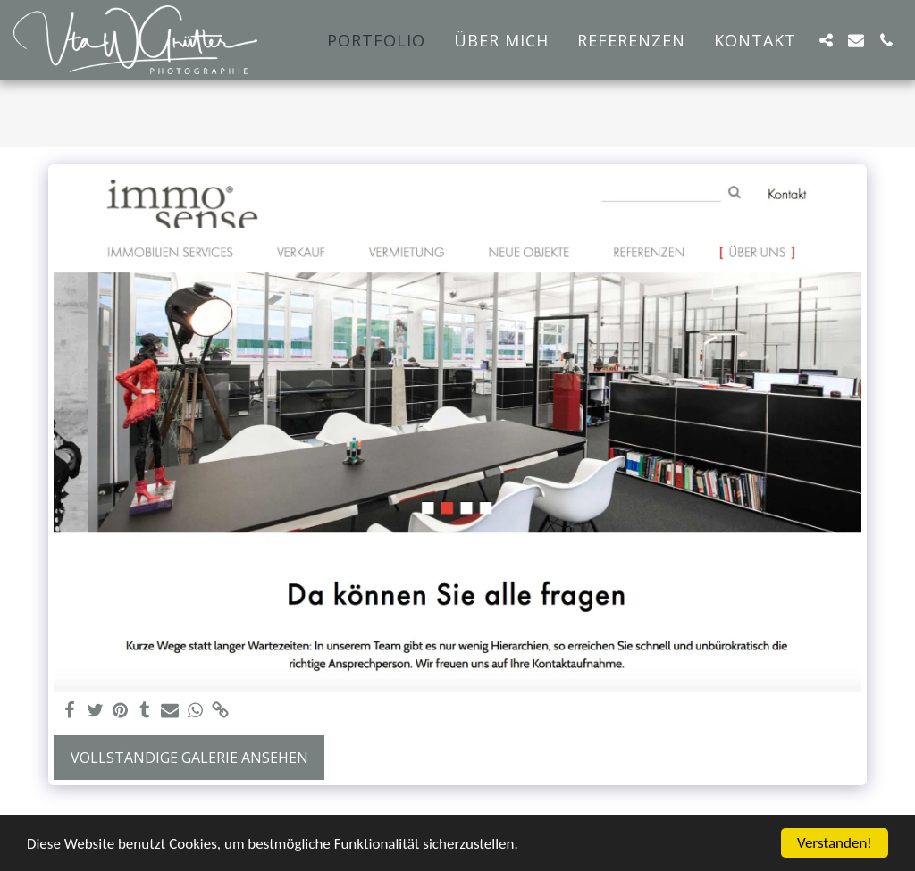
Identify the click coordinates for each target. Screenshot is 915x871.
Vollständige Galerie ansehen (189, 757)
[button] (825, 40)
